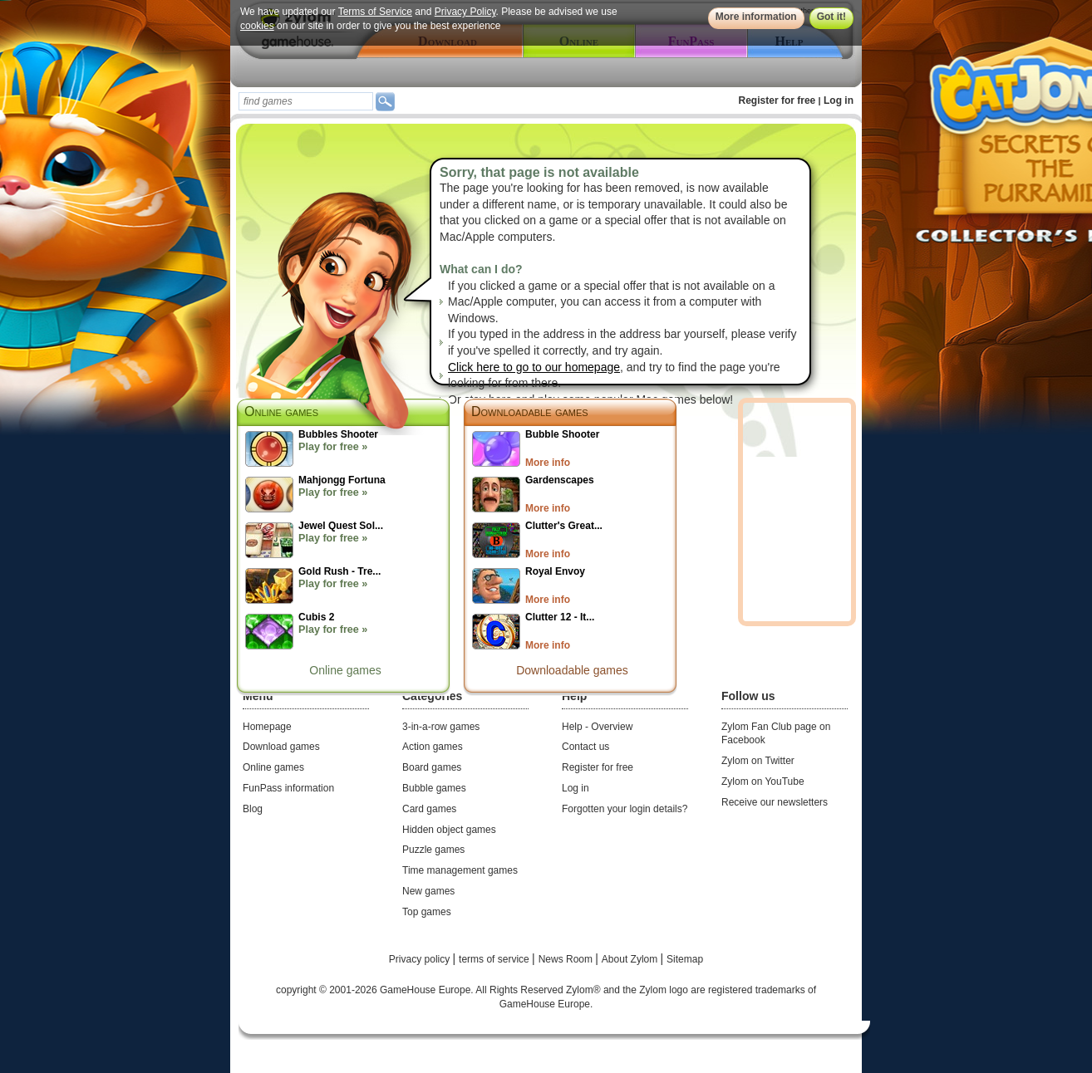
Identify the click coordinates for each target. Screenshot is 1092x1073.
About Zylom (631, 959)
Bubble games (434, 788)
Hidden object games (449, 829)
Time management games (460, 870)
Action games (432, 746)
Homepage (267, 726)
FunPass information (288, 788)
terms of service (495, 959)
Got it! (831, 16)
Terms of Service (375, 11)
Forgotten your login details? (624, 809)
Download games (281, 746)
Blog (253, 809)
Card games (429, 809)
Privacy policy (421, 959)
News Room (567, 959)
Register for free (777, 100)
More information (756, 16)
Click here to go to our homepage (534, 367)
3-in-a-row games (441, 726)
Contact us (585, 746)
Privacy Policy (465, 11)
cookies (257, 26)
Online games (345, 670)
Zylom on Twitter (757, 761)
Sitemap (685, 959)
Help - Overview (597, 726)
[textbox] (306, 101)
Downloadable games (529, 411)
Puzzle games (433, 849)
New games (428, 891)
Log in (838, 100)
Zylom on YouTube (762, 781)
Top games (426, 912)
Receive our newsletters (774, 802)
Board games (431, 767)
